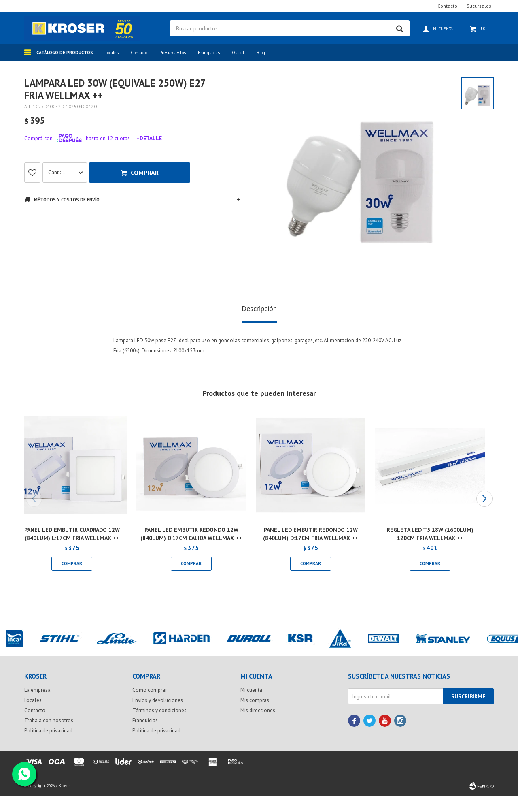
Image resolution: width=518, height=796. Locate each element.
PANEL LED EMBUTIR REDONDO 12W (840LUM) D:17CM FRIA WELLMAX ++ (310, 534)
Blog (261, 52)
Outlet (238, 52)
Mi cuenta (251, 690)
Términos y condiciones (159, 710)
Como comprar (149, 690)
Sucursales (479, 6)
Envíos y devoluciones (157, 700)
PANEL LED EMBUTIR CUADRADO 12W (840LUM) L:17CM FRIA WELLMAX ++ (72, 534)
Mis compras (254, 700)
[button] (484, 499)
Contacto (139, 52)
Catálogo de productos (64, 52)
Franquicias (209, 52)
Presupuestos (172, 52)
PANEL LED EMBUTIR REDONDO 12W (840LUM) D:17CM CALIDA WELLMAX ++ (191, 534)
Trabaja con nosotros (48, 720)
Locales (112, 52)
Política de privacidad (48, 730)
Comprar (145, 173)
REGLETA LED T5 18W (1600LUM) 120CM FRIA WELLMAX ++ (430, 534)
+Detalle (149, 138)
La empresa (37, 690)
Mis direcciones (257, 710)
